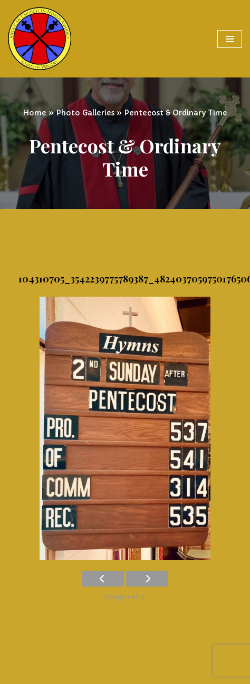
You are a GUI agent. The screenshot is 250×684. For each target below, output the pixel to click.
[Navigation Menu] (229, 39)
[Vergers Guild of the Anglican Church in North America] (39, 38)
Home (34, 113)
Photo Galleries (85, 113)
